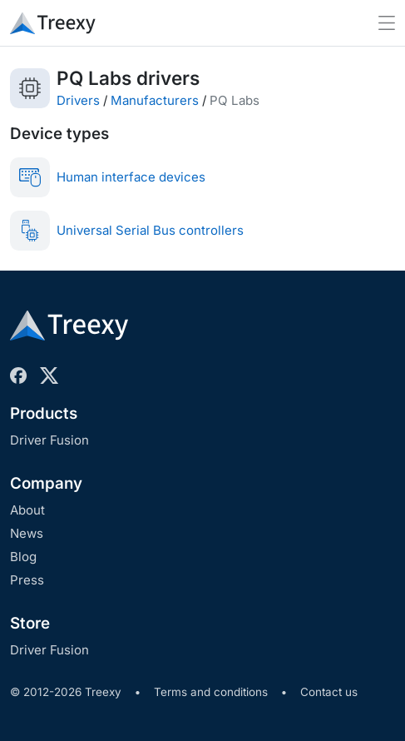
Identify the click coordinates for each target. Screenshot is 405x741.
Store (30, 623)
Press (27, 580)
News (26, 533)
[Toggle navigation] (386, 23)
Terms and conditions (211, 692)
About (27, 510)
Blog (23, 556)
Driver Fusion (49, 440)
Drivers (78, 100)
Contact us (329, 692)
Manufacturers (155, 100)
